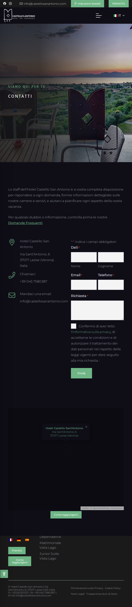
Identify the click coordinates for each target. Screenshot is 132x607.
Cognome (105, 266)
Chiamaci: (28, 274)
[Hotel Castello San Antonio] (14, 242)
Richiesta (79, 296)
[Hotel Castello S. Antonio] (19, 15)
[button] (98, 15)
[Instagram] (10, 3)
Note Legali (78, 593)
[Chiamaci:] (14, 275)
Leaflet (85, 508)
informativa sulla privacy (91, 332)
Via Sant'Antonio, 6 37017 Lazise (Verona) (64, 431)
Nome (75, 266)
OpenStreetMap (101, 508)
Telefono (106, 275)
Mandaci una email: (35, 294)
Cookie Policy (113, 588)
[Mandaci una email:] (14, 295)
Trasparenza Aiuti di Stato (101, 593)
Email (76, 275)
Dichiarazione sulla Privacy (87, 588)
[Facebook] (4, 3)
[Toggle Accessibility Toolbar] (4, 573)
